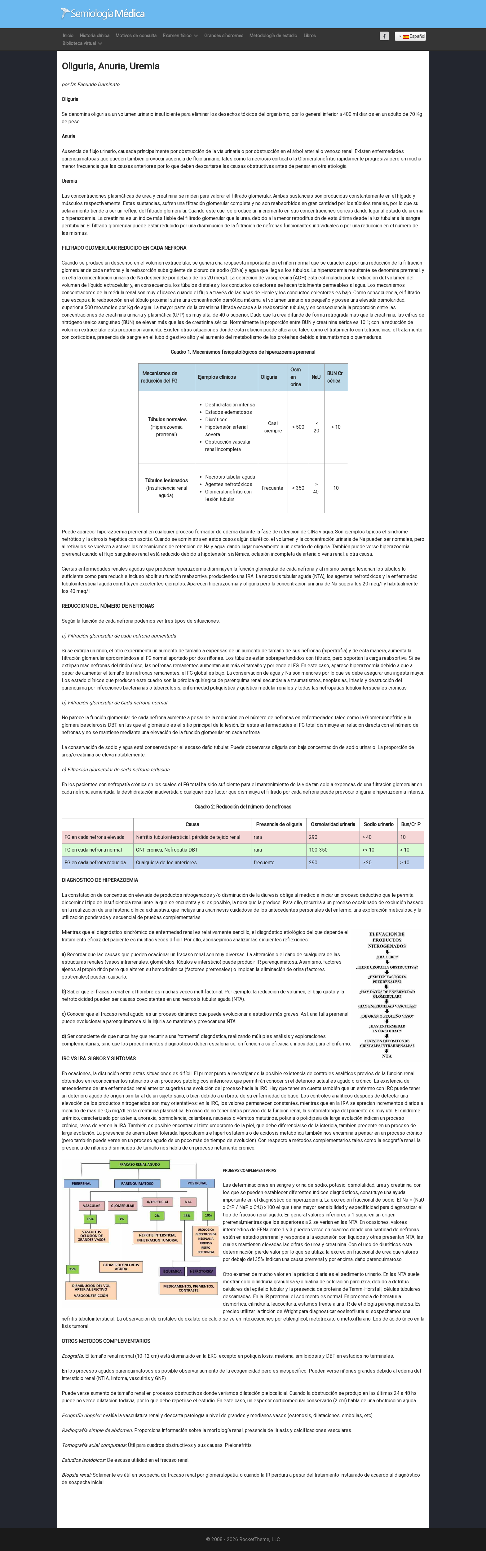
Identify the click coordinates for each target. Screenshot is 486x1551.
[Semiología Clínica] (102, 14)
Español (412, 36)
